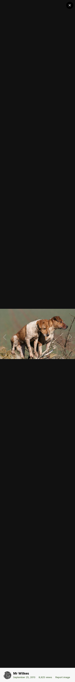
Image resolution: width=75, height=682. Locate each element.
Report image (62, 677)
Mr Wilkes (21, 673)
